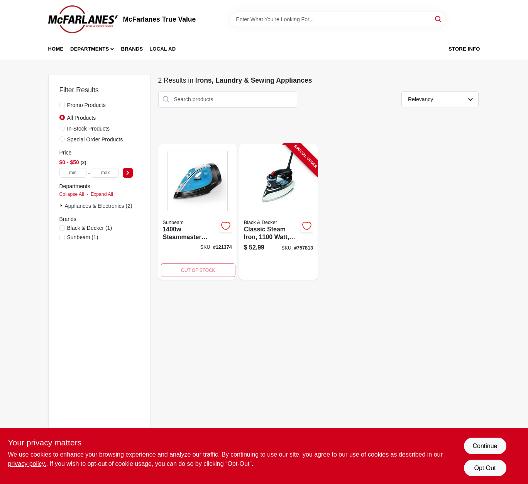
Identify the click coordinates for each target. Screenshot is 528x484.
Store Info (464, 49)
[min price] (72, 173)
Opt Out (485, 468)
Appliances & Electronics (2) (98, 206)
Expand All (102, 194)
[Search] (438, 18)
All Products (81, 118)
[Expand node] (62, 205)
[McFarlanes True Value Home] (83, 19)
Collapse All (71, 194)
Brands (132, 49)
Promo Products (86, 105)
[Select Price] (128, 173)
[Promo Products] (62, 104)
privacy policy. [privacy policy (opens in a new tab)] (27, 463)
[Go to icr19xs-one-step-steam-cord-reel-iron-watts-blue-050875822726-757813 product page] (278, 212)
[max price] (105, 173)
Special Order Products (95, 139)
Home (56, 49)
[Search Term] (338, 19)
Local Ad (162, 49)
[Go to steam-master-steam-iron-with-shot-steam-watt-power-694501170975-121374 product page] (197, 212)
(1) (89, 228)
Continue (484, 446)
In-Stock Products (88, 129)
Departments (89, 49)
